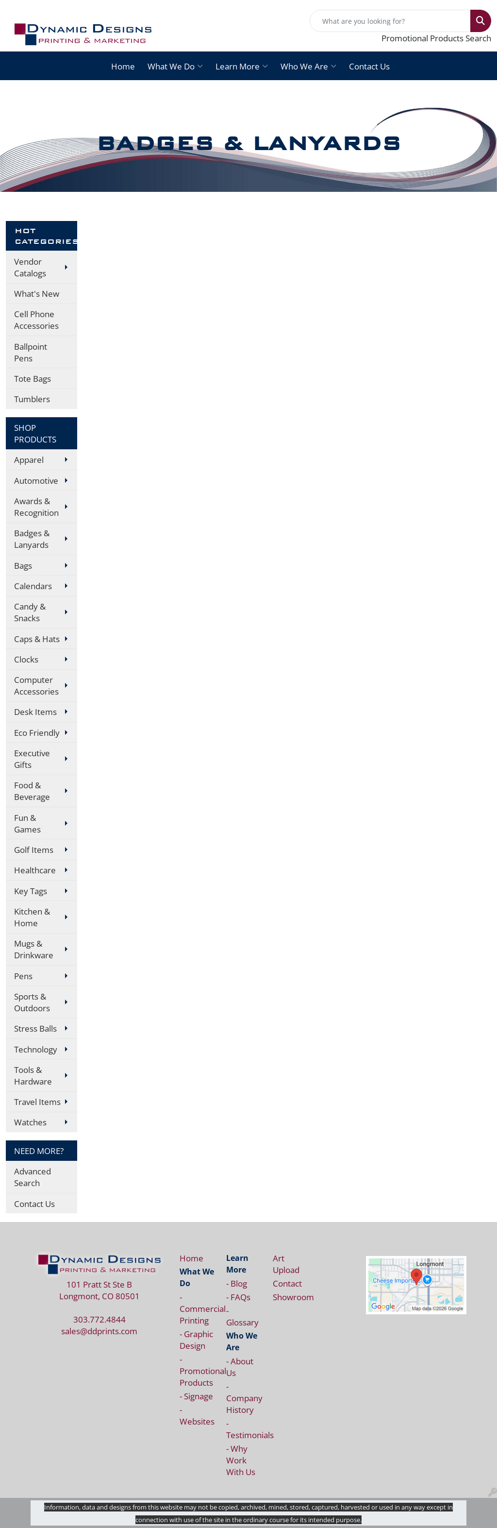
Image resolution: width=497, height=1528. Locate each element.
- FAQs (238, 1297)
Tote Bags (32, 378)
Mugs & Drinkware (33, 949)
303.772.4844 (99, 1319)
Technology (35, 1049)
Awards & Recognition (36, 506)
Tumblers (32, 399)
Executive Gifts (32, 758)
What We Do (175, 66)
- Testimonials (243, 1429)
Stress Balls (35, 1028)
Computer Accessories (36, 685)
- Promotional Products (197, 1370)
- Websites (197, 1415)
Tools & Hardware (33, 1075)
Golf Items (33, 849)
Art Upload (286, 1263)
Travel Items (37, 1101)
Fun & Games (27, 823)
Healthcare (35, 870)
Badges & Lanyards (32, 538)
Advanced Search (32, 1176)
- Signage (196, 1396)
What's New (36, 293)
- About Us (239, 1366)
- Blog (236, 1283)
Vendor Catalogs (30, 267)
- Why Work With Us (240, 1460)
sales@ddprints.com (99, 1331)
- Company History (243, 1397)
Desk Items (35, 711)
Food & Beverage (32, 790)
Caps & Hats (37, 639)
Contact (287, 1283)
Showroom (290, 1297)
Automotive (36, 480)
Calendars (33, 586)
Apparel (29, 459)
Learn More (241, 66)
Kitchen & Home (32, 917)
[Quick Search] (390, 21)
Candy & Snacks (30, 612)
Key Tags (30, 891)
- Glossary (242, 1316)
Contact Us (369, 66)
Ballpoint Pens (30, 352)
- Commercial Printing (197, 1308)
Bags (23, 565)
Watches (30, 1122)
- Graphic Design (196, 1339)
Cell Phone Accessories (36, 319)
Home (123, 66)
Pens (23, 976)
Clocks (26, 659)
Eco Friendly (37, 732)
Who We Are (308, 66)
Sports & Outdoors (32, 1002)
